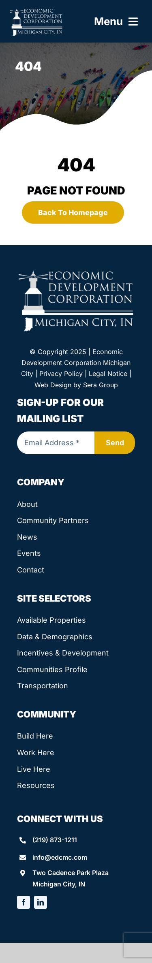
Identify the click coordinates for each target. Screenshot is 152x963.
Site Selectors (54, 598)
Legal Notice (108, 373)
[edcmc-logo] (36, 11)
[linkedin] (40, 902)
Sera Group (100, 385)
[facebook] (23, 902)
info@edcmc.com (59, 857)
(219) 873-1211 (54, 840)
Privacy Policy (61, 373)
